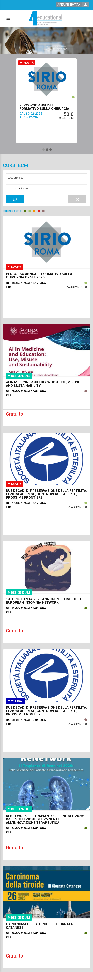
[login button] (72, 4)
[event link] (46, 90)
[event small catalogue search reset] (77, 199)
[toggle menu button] (8, 18)
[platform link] (45, 18)
